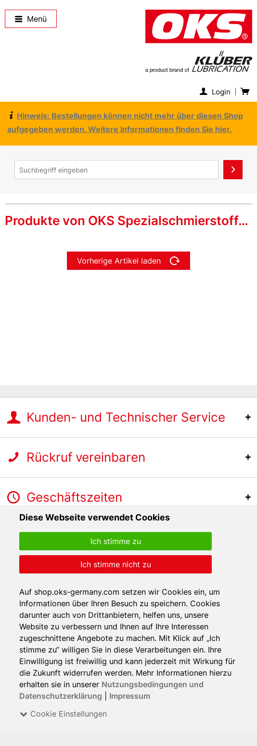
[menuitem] (217, 91)
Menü (31, 19)
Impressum (129, 696)
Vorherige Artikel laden (128, 260)
